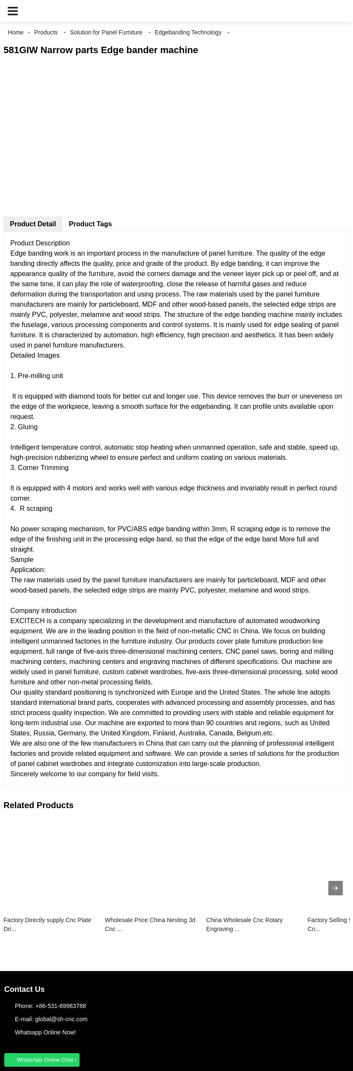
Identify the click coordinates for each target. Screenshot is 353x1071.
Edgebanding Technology (188, 32)
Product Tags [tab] (90, 224)
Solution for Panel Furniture (106, 32)
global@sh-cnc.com (61, 1019)
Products (45, 32)
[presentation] (335, 888)
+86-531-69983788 (60, 1006)
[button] (13, 11)
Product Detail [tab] (33, 224)
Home (15, 32)
